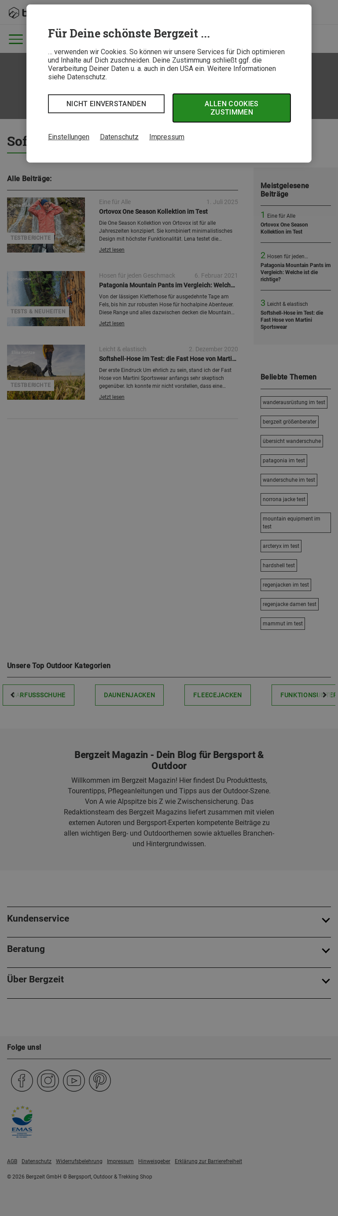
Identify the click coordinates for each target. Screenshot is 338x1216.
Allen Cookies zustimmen (231, 108)
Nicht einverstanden (106, 104)
